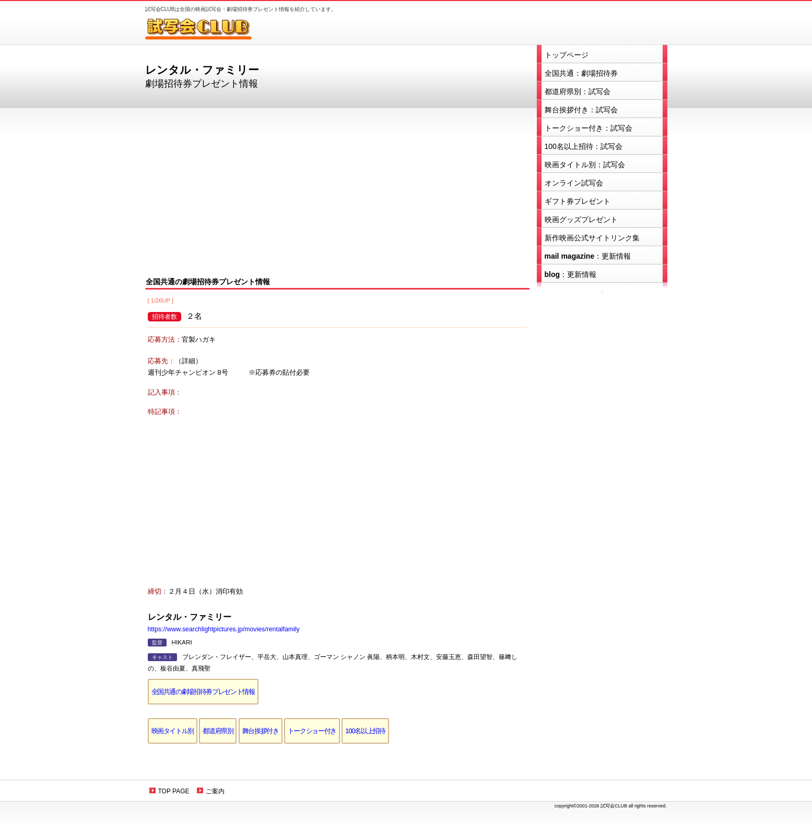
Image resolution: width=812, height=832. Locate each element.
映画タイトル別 (172, 731)
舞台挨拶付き (260, 731)
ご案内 (215, 791)
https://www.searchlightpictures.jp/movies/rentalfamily (224, 629)
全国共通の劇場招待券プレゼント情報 (203, 692)
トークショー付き (312, 731)
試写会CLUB (205, 28)
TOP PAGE (174, 791)
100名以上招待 (365, 731)
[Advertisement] (337, 191)
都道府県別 (218, 731)
